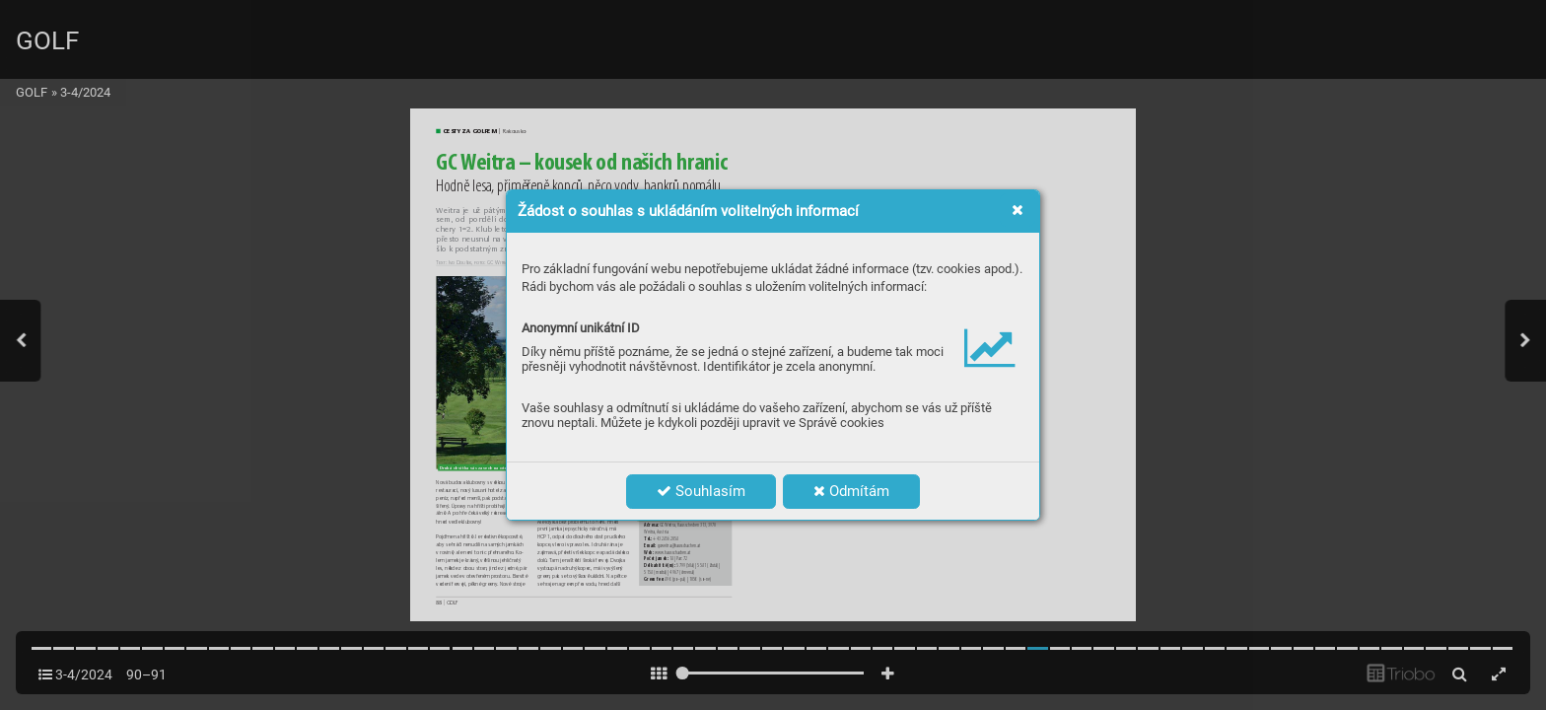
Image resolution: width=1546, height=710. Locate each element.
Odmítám (851, 491)
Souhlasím (701, 491)
